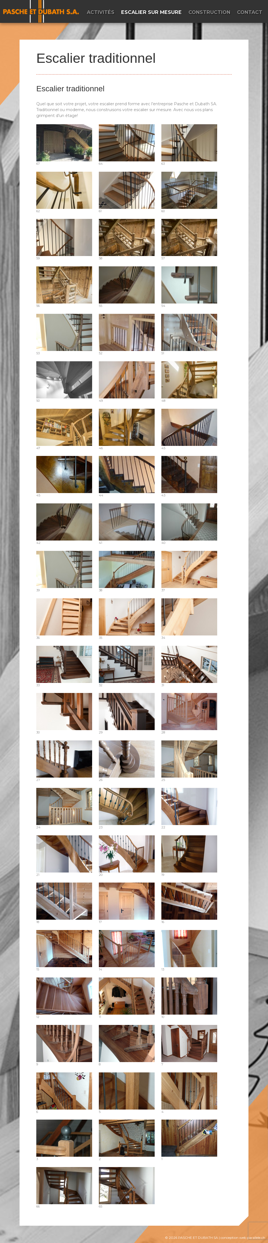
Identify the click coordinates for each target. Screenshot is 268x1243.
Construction (209, 12)
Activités (100, 12)
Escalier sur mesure (151, 12)
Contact (249, 12)
